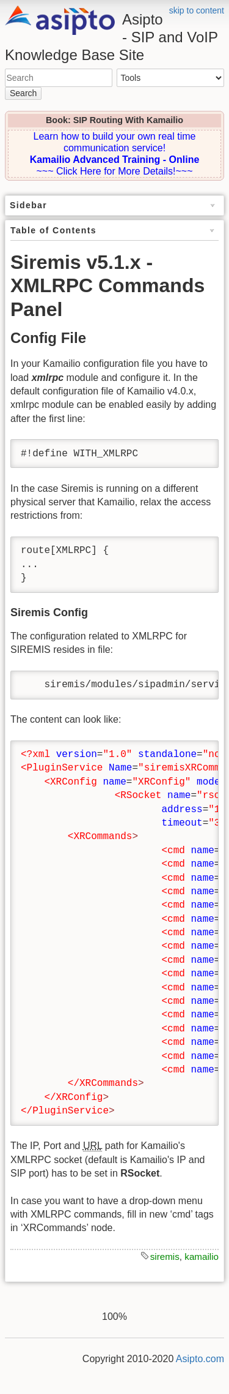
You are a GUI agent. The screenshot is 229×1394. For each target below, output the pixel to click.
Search (23, 93)
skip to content (196, 10)
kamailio (201, 1256)
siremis (165, 1256)
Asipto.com (200, 1359)
